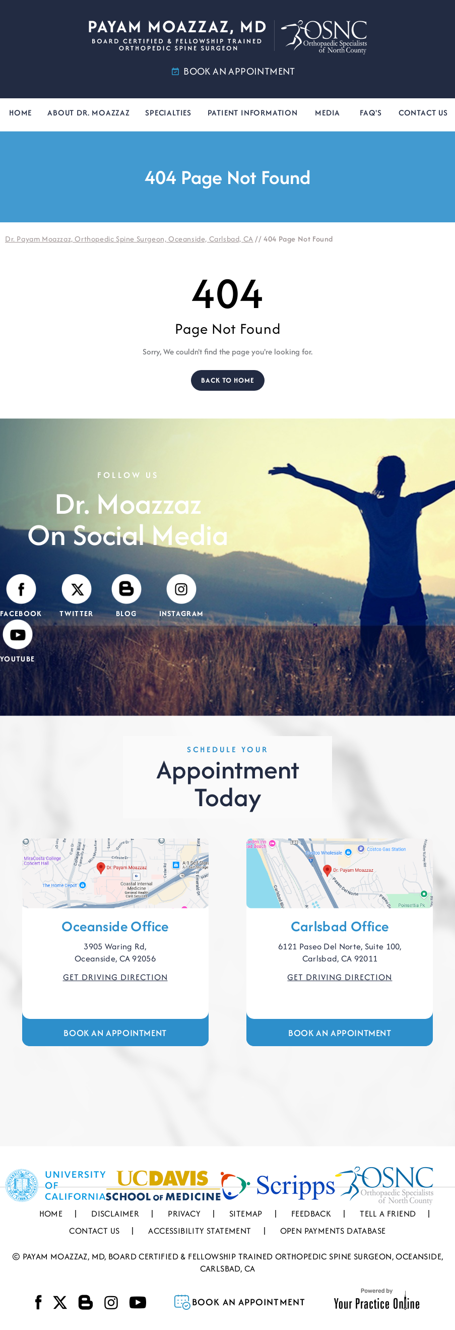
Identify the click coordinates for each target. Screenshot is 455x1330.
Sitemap (246, 1213)
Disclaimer (115, 1213)
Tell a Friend (388, 1213)
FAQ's (371, 112)
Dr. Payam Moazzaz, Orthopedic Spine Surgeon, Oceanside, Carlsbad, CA (129, 238)
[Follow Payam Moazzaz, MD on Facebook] (21, 596)
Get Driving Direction (115, 977)
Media (327, 112)
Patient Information (253, 112)
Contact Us (423, 112)
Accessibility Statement (199, 1231)
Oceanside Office (114, 926)
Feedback (311, 1213)
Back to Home (227, 380)
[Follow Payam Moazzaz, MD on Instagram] (181, 596)
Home (20, 112)
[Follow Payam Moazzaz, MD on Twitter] (76, 596)
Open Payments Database (333, 1231)
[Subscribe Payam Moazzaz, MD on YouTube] (17, 641)
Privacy (184, 1213)
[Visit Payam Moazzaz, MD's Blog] (126, 596)
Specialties (168, 112)
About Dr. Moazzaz (88, 112)
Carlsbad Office (339, 926)
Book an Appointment (114, 1032)
